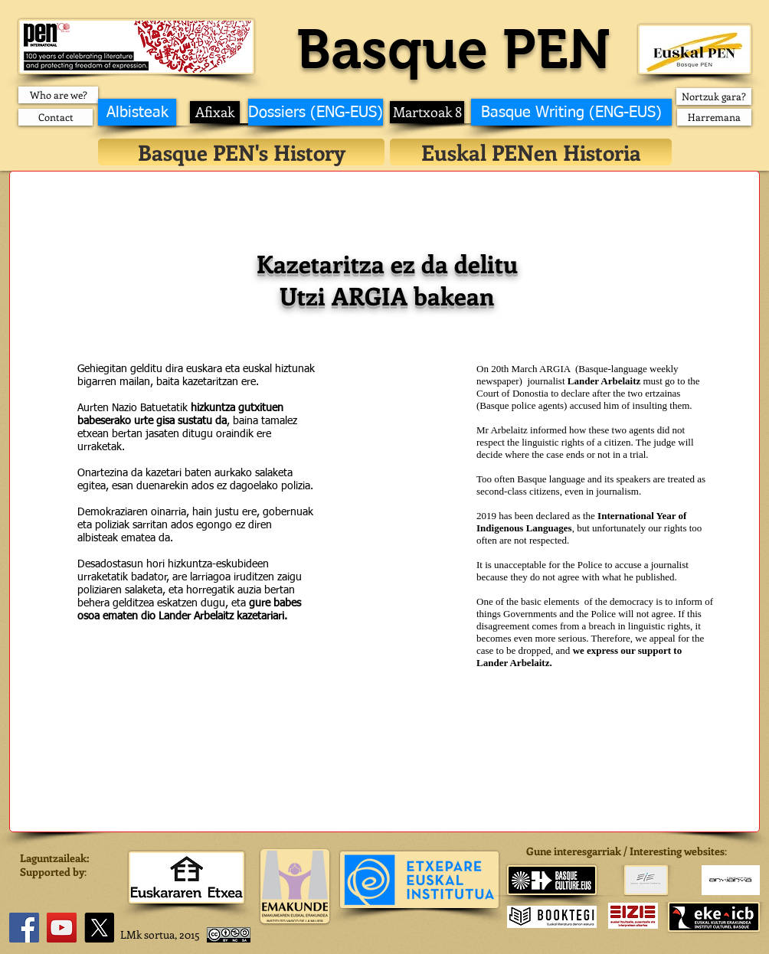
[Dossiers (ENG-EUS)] (315, 112)
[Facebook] (24, 928)
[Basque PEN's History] (241, 152)
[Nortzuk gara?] (713, 96)
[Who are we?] (58, 95)
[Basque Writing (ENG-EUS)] (571, 112)
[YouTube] (62, 928)
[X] (99, 928)
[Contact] (55, 117)
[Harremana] (714, 117)
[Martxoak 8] (427, 112)
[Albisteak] (137, 112)
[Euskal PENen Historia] (531, 152)
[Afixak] (215, 112)
